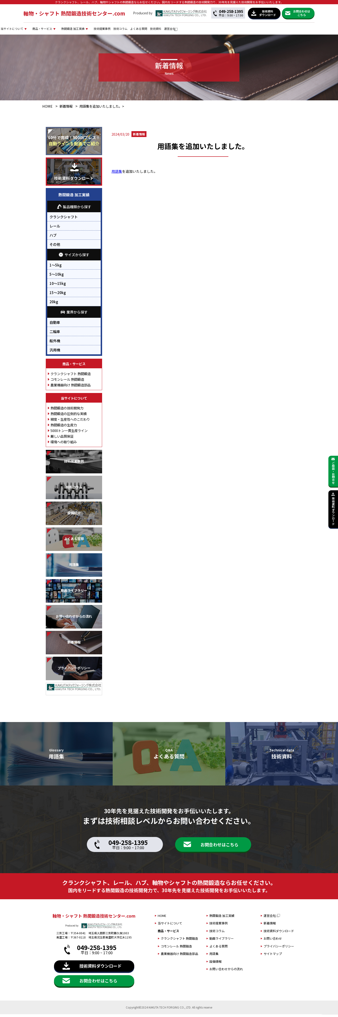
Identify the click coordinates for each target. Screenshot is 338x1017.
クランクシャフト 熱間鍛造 (70, 376)
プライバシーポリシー (279, 949)
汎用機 (55, 352)
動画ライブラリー (221, 941)
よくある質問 (242, 29)
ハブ (53, 238)
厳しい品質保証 (61, 438)
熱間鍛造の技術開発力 (66, 410)
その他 (55, 247)
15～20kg (58, 295)
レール (55, 229)
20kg (54, 304)
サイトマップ (273, 956)
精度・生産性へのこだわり (70, 422)
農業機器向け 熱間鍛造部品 (70, 387)
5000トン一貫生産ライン (69, 433)
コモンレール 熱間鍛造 (67, 382)
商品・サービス (110, 29)
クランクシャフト (64, 219)
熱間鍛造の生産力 (63, 427)
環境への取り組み (63, 444)
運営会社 (287, 29)
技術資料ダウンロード (279, 933)
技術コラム (216, 29)
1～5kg (55, 267)
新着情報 (66, 109)
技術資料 (266, 29)
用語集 (116, 174)
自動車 (55, 325)
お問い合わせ (273, 941)
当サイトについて (70, 29)
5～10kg (57, 276)
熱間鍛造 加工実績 (151, 29)
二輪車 (55, 334)
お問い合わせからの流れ (226, 972)
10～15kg (58, 286)
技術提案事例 (190, 29)
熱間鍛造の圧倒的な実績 (68, 416)
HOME (47, 109)
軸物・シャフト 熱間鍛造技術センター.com (74, 13)
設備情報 (215, 964)
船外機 (55, 343)
